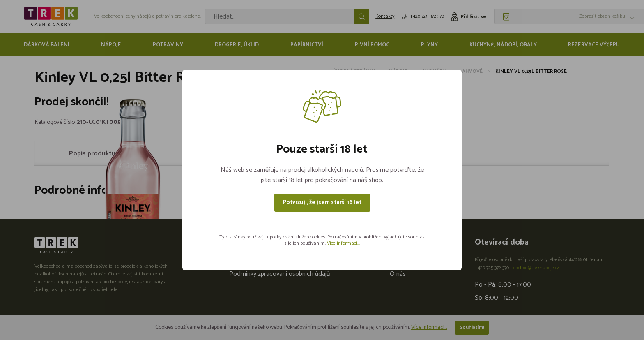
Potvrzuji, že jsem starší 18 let (322, 202)
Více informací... (343, 243)
